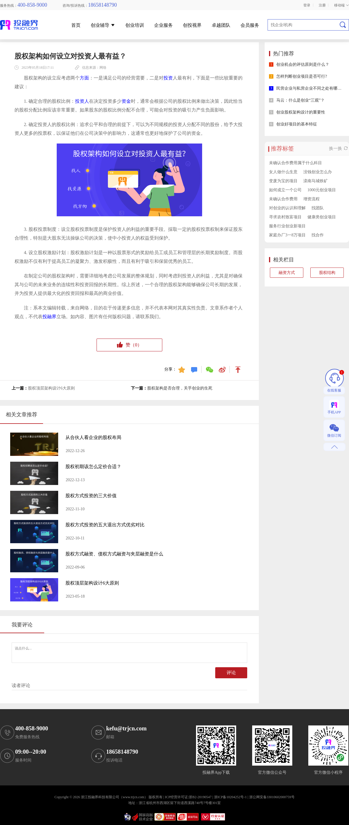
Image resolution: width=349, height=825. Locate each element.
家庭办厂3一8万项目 (287, 235)
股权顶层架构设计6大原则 (51, 388)
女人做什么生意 (283, 172)
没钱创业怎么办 (317, 172)
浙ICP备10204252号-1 (230, 797)
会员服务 (250, 25)
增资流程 (311, 199)
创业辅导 (103, 25)
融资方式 (287, 272)
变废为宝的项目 (283, 181)
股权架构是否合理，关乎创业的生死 (179, 388)
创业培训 (134, 25)
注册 (322, 5)
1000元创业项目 (321, 190)
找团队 (317, 208)
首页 (76, 25)
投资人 (82, 101)
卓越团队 (221, 25)
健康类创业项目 (321, 217)
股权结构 (327, 272)
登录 (306, 5)
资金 (126, 101)
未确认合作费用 (283, 199)
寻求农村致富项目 (285, 217)
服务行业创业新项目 (287, 226)
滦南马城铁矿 (315, 181)
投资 (168, 77)
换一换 (338, 148)
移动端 (341, 5)
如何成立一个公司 (285, 190)
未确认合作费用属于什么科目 (295, 163)
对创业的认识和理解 (287, 208)
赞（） (129, 345)
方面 (84, 77)
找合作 (317, 235)
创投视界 (192, 25)
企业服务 (163, 25)
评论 (231, 672)
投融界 (49, 316)
